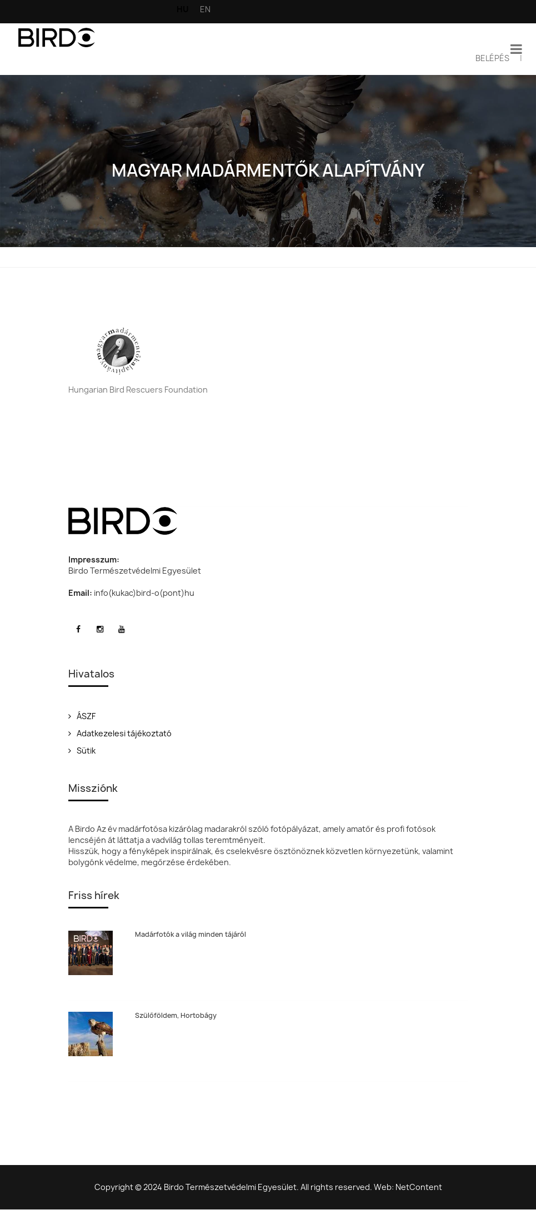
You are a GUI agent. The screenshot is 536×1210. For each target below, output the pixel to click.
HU (183, 9)
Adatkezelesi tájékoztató (120, 733)
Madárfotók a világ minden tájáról (190, 934)
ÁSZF (82, 716)
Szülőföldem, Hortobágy (176, 1015)
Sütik (82, 750)
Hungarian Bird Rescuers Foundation (138, 389)
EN (205, 9)
